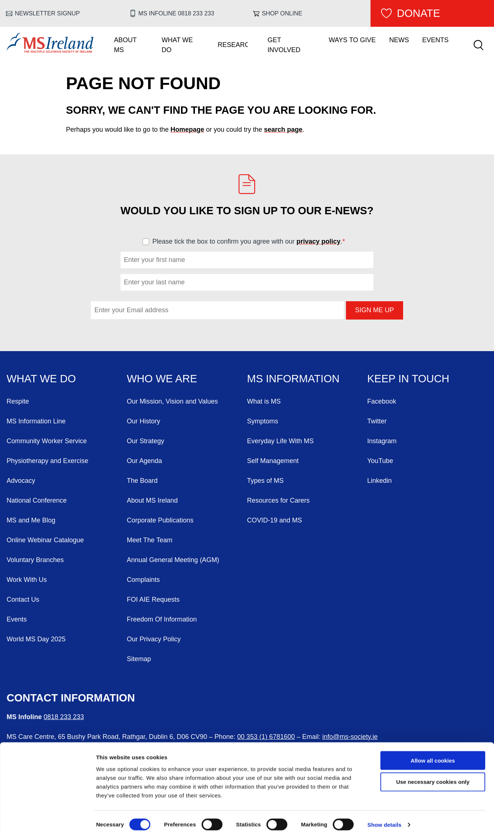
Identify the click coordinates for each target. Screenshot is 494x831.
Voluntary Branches (35, 560)
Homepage (187, 129)
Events (435, 40)
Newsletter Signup (47, 13)
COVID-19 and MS (274, 520)
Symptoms (262, 421)
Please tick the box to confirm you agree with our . (251, 241)
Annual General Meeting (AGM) (173, 560)
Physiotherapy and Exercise (47, 460)
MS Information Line (36, 421)
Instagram (382, 441)
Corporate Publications (160, 520)
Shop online (282, 13)
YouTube (380, 460)
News (399, 40)
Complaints (143, 579)
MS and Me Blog (31, 520)
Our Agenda (144, 460)
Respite (18, 401)
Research (233, 44)
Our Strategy (145, 441)
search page (283, 129)
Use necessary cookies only (432, 773)
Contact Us (23, 599)
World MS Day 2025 (36, 639)
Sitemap (139, 659)
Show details (385, 816)
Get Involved (284, 45)
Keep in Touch (408, 378)
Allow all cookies (433, 752)
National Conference (37, 500)
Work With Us (27, 579)
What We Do (177, 45)
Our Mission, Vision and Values (172, 401)
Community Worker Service (47, 441)
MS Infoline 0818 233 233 (176, 13)
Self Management (273, 460)
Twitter (377, 421)
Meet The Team (149, 540)
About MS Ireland (152, 500)
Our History (143, 421)
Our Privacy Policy (154, 639)
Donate (418, 13)
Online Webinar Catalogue (45, 540)
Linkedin (379, 480)
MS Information (293, 378)
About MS (125, 45)
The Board (142, 480)
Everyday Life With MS (280, 441)
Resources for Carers (278, 500)
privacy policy (318, 241)
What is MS (264, 401)
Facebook (381, 401)
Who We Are (162, 378)
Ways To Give (352, 40)
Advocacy (21, 480)
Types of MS (265, 480)
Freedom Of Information (162, 619)
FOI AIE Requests (153, 599)
